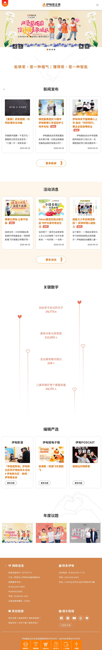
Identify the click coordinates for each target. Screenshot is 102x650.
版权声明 (23, 618)
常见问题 (13, 618)
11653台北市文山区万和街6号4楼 (80, 582)
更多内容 (11, 483)
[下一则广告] (20, 46)
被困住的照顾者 (81, 466)
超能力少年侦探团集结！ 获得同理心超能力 (84, 222)
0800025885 (15, 591)
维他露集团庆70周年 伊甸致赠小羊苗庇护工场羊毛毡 (51, 122)
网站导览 (13, 622)
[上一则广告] (15, 46)
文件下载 (23, 622)
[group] (51, 28)
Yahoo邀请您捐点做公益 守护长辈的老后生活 (51, 222)
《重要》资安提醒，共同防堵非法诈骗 (17, 120)
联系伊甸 (33, 622)
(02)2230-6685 (16, 586)
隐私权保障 (34, 618)
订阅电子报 (66, 625)
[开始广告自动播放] (81, 46)
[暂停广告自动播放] (87, 46)
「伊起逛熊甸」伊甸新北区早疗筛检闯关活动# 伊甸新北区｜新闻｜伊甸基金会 (17, 471)
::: (4, 89)
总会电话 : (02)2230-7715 (72, 572)
